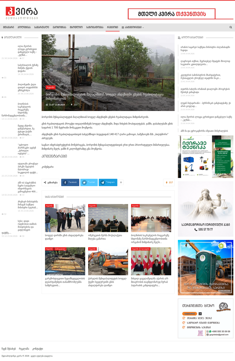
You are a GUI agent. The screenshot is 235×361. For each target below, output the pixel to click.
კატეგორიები (131, 27)
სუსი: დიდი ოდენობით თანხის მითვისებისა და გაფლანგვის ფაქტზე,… (19, 227)
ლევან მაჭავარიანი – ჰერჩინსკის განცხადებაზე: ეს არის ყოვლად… (206, 105)
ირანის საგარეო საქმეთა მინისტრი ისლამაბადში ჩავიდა (205, 49)
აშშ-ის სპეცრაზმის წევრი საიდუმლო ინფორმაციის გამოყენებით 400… (28, 187)
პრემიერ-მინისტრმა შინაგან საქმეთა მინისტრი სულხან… (28, 204)
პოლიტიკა (24, 27)
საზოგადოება (94, 27)
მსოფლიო (76, 27)
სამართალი (41, 27)
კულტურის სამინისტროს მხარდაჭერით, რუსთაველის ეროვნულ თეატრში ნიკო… (201, 77)
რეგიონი (112, 27)
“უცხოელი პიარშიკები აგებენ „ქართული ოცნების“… (27, 149)
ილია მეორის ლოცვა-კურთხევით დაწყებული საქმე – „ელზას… (206, 119)
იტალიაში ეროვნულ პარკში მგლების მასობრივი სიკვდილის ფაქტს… (28, 168)
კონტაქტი (37, 348)
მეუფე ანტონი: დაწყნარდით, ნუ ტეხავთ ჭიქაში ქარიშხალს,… (26, 130)
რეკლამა (24, 348)
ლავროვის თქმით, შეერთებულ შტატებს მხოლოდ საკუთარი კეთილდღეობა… (205, 63)
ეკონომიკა (59, 27)
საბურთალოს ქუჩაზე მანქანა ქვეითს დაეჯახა (28, 68)
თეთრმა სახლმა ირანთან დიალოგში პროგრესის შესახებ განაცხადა (205, 91)
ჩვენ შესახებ (9, 348)
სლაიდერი (145, 249)
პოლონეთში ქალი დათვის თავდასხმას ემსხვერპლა (28, 87)
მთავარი (8, 27)
